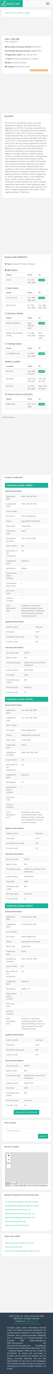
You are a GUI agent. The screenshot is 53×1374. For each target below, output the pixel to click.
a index (27, 12)
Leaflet (16, 1185)
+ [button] (9, 1156)
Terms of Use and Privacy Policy (26, 1323)
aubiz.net (9, 12)
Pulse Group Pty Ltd (13, 1247)
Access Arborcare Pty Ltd (15, 1221)
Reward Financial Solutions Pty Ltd (19, 1243)
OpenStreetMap (33, 1185)
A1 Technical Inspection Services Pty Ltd (21, 1201)
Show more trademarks (26, 1112)
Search (43, 1136)
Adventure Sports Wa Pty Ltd (17, 1225)
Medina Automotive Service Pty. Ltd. (20, 1213)
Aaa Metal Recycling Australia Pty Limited (22, 1205)
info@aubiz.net (31, 1321)
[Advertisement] (26, 26)
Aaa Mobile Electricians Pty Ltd (17, 1209)
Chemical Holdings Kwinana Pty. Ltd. (20, 1217)
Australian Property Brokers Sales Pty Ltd (22, 1251)
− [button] (9, 1160)
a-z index (18, 12)
